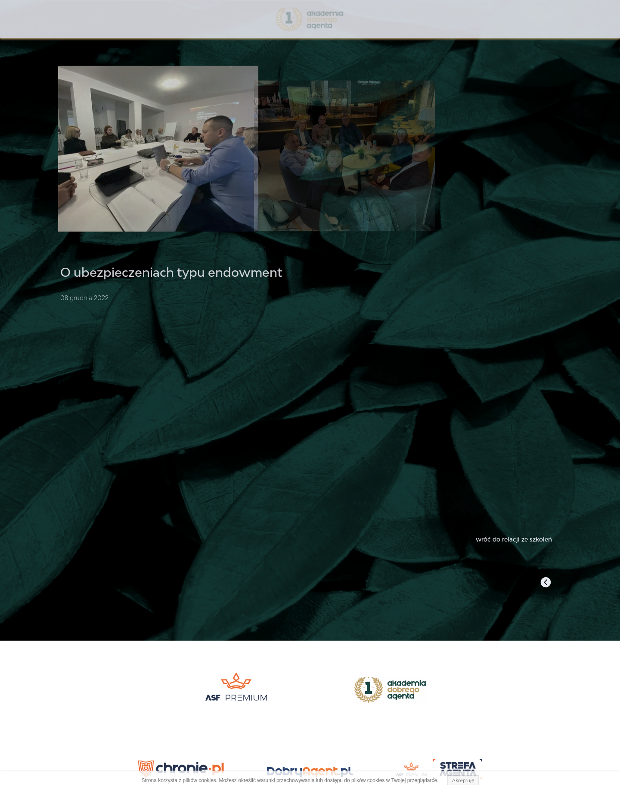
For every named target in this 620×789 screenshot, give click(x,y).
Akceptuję (463, 780)
